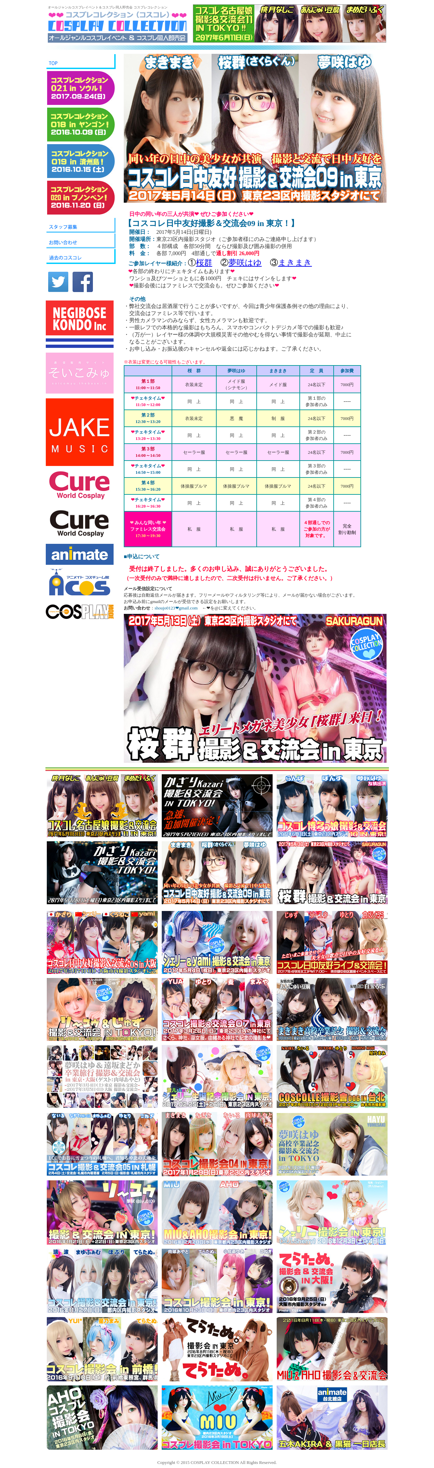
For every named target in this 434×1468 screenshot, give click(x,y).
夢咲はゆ (245, 262)
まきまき (295, 262)
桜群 (204, 262)
